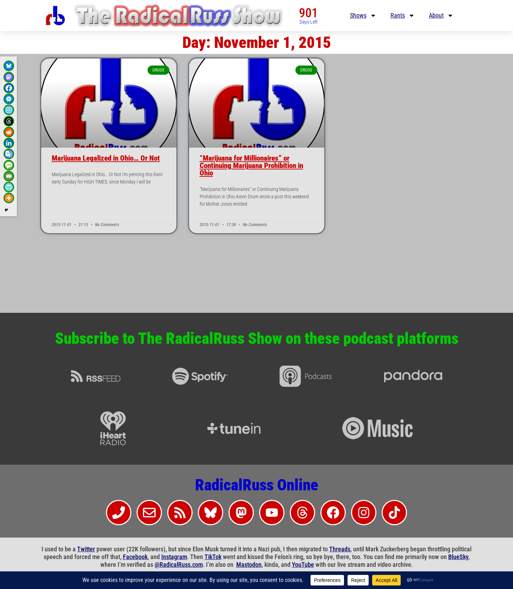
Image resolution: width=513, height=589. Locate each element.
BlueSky (458, 556)
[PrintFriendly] (9, 187)
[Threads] (9, 121)
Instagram (174, 556)
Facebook (135, 556)
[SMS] (9, 165)
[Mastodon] (9, 77)
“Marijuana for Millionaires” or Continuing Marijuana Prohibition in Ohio (251, 165)
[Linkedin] (9, 143)
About (441, 15)
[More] (9, 198)
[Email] (9, 176)
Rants (402, 15)
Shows (363, 15)
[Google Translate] (9, 154)
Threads (339, 549)
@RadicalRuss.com (179, 564)
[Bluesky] (9, 66)
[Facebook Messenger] (9, 99)
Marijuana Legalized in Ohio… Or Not (106, 158)
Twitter (86, 549)
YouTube (303, 564)
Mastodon (249, 564)
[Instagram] (9, 110)
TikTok (213, 556)
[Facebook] (9, 88)
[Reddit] (9, 132)
